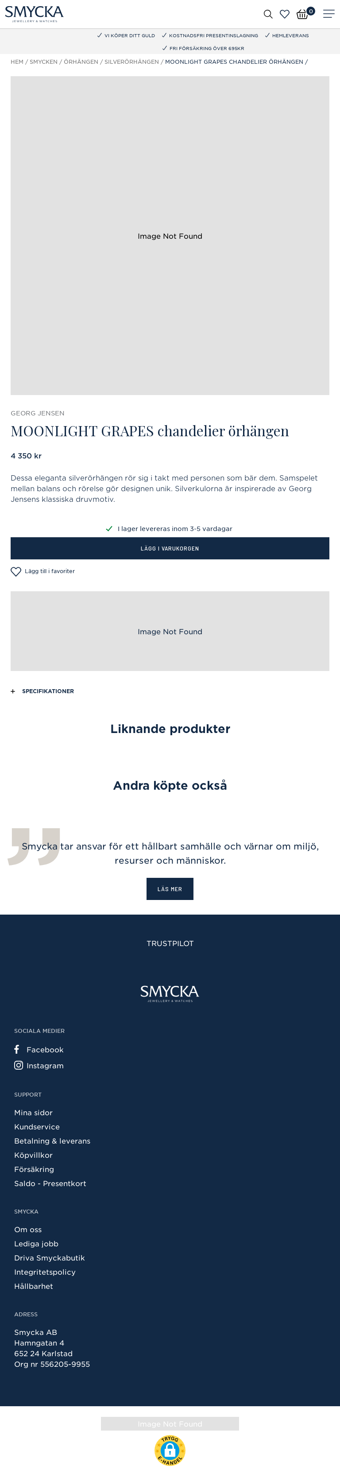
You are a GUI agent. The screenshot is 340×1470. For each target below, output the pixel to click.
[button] (170, 1450)
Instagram (39, 1065)
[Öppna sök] (268, 13)
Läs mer (170, 888)
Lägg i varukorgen (170, 548)
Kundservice (37, 1126)
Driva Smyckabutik (49, 1257)
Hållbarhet (33, 1285)
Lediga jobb (36, 1243)
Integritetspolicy (45, 1271)
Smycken (44, 61)
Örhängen (81, 61)
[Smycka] (34, 14)
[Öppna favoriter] (285, 14)
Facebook (39, 1049)
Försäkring (34, 1168)
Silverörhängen (131, 61)
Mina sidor (33, 1112)
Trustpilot (170, 942)
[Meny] (329, 14)
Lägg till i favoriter (43, 571)
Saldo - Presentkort (50, 1183)
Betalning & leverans (52, 1140)
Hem (17, 61)
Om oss (28, 1229)
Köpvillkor (33, 1154)
